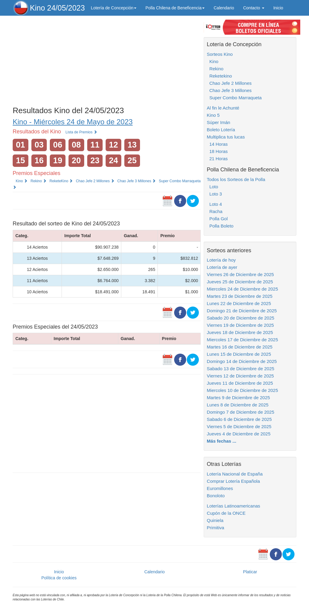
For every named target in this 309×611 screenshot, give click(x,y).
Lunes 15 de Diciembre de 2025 (239, 354)
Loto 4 (214, 204)
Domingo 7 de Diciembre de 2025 (240, 412)
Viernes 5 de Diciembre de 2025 (239, 426)
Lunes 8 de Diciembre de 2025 (237, 404)
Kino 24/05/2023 (57, 8)
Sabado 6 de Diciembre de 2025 (239, 419)
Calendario (224, 7)
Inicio (278, 7)
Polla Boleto (220, 225)
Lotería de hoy (221, 260)
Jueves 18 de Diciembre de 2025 (240, 332)
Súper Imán (218, 122)
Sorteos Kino (220, 54)
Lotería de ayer (222, 267)
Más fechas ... (221, 441)
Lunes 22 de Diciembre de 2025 (239, 303)
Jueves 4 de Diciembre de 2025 (238, 433)
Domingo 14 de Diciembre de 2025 (242, 361)
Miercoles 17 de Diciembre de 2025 (242, 339)
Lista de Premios (81, 132)
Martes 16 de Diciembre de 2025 (239, 346)
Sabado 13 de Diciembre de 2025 (240, 368)
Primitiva (215, 527)
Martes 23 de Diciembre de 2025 (239, 296)
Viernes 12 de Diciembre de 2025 (240, 375)
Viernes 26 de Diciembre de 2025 (240, 274)
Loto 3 (214, 193)
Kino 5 (213, 115)
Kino (21, 181)
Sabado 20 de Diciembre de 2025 (240, 317)
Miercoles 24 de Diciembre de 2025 (242, 288)
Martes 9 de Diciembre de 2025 (238, 397)
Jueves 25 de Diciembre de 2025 (240, 281)
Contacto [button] (253, 7)
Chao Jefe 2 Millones (95, 181)
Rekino (38, 181)
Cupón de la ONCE (226, 513)
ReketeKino (61, 181)
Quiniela (215, 520)
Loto (212, 186)
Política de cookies (59, 577)
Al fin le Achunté (223, 107)
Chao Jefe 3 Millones (136, 181)
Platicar (250, 571)
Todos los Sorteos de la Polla (236, 179)
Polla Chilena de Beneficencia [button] (175, 7)
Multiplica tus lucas (226, 136)
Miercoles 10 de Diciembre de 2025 (242, 390)
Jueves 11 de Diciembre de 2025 (240, 383)
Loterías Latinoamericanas (233, 505)
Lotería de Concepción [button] (113, 7)
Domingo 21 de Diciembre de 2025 (242, 310)
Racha (214, 211)
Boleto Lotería (221, 129)
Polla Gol (217, 218)
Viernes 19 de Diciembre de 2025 (240, 325)
